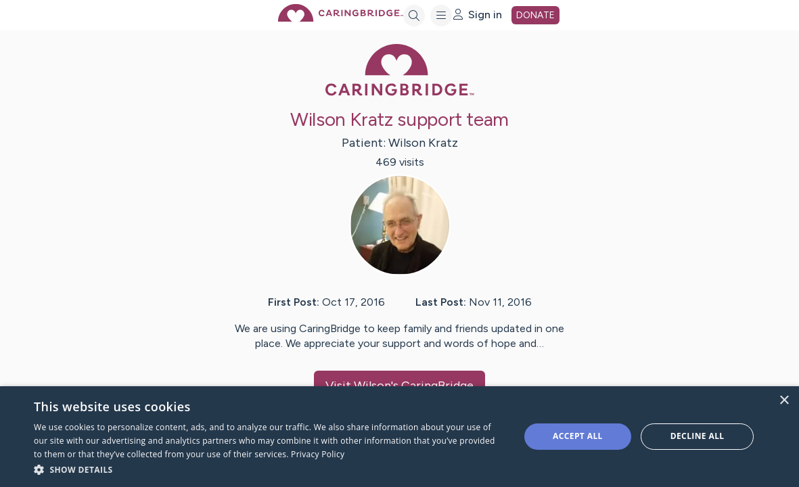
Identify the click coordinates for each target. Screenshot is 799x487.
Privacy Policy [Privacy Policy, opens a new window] (317, 454)
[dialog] (399, 436)
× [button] (784, 401)
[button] (269, 469)
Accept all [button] (578, 436)
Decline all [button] (697, 436)
